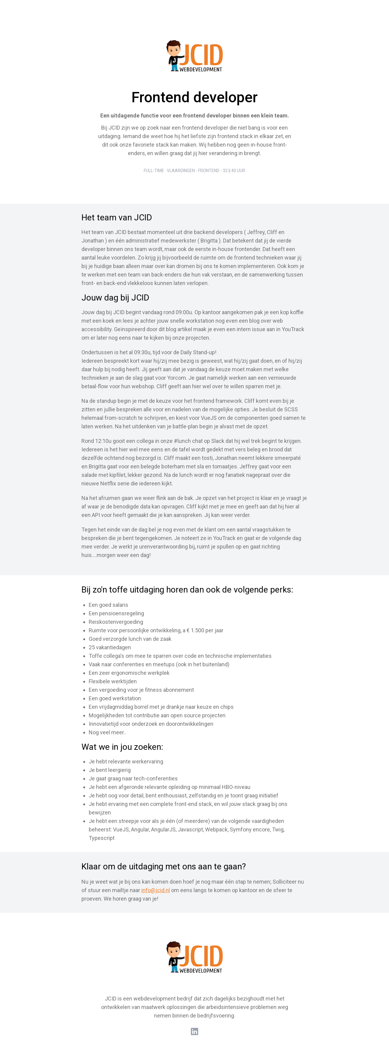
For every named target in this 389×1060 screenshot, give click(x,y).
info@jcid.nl (155, 890)
